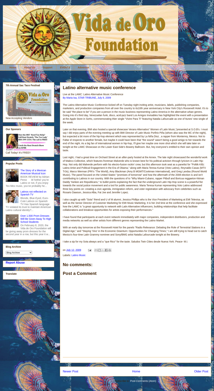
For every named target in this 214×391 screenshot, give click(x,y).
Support (47, 67)
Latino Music (79, 255)
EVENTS (65, 67)
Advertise (83, 67)
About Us (29, 67)
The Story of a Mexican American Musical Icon (33, 172)
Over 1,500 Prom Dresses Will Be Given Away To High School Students (36, 218)
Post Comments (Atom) (143, 381)
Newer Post (70, 371)
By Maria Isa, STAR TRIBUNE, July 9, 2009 (87, 97)
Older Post (201, 371)
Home (12, 67)
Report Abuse (15, 262)
